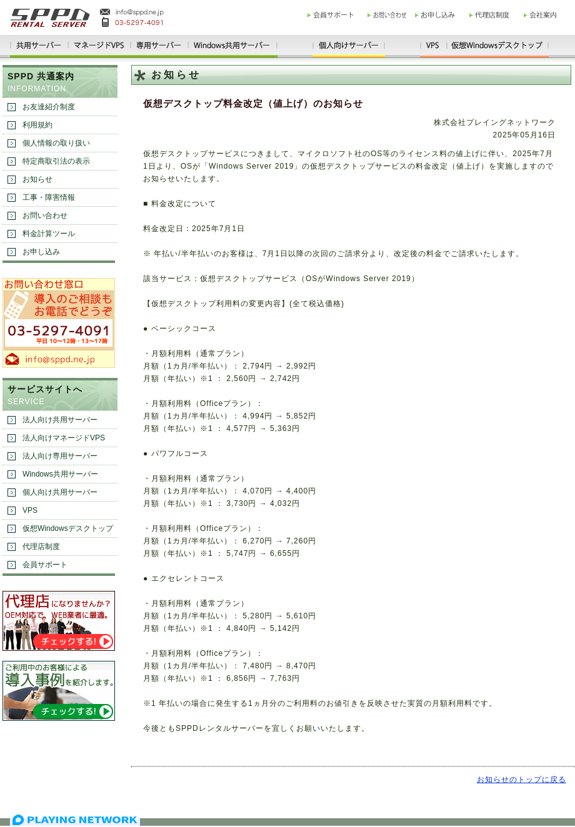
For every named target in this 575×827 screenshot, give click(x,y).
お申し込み (41, 251)
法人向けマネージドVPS (63, 437)
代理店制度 (41, 546)
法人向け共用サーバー (60, 419)
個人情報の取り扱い (56, 143)
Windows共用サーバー (60, 474)
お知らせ (37, 179)
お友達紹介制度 (48, 106)
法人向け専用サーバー (60, 456)
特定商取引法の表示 (56, 161)
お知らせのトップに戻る (521, 779)
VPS (30, 510)
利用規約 (37, 125)
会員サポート (45, 564)
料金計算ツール (48, 233)
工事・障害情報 (48, 197)
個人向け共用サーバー (60, 492)
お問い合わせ (45, 215)
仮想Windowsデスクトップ (67, 528)
